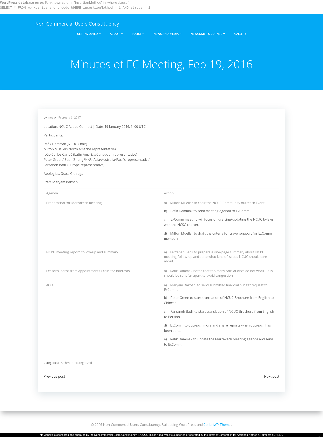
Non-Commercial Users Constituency (76, 23)
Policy (138, 32)
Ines (50, 118)
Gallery (240, 32)
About (117, 32)
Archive (66, 364)
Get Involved (89, 32)
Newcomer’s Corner (208, 32)
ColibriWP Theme (217, 424)
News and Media (167, 32)
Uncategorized (82, 364)
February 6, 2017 (70, 118)
